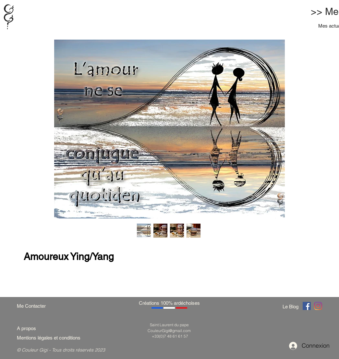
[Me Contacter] (34, 306)
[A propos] (29, 328)
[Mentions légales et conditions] (56, 337)
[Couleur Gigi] (307, 306)
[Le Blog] (292, 306)
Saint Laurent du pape (169, 324)
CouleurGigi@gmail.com (169, 330)
